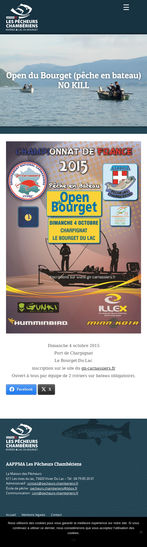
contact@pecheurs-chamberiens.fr (52, 483)
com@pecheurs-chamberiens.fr (55, 493)
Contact (56, 515)
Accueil (11, 515)
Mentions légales (33, 515)
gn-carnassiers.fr (98, 368)
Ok (73, 539)
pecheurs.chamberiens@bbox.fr (53, 488)
